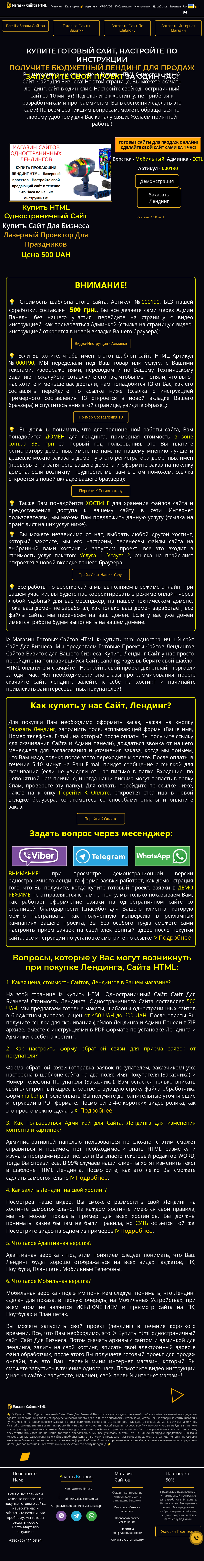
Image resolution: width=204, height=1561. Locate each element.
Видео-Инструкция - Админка (101, 343)
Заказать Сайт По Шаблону (127, 28)
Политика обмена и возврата (127, 1509)
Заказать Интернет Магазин (178, 28)
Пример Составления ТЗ (101, 417)
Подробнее (175, 937)
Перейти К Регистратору (101, 491)
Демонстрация (157, 181)
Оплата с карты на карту (127, 1539)
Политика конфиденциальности (127, 1531)
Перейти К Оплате (101, 819)
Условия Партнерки (178, 1531)
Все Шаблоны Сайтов (25, 26)
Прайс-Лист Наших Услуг (100, 574)
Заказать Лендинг (159, 197)
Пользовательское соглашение (127, 1520)
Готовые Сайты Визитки (76, 28)
